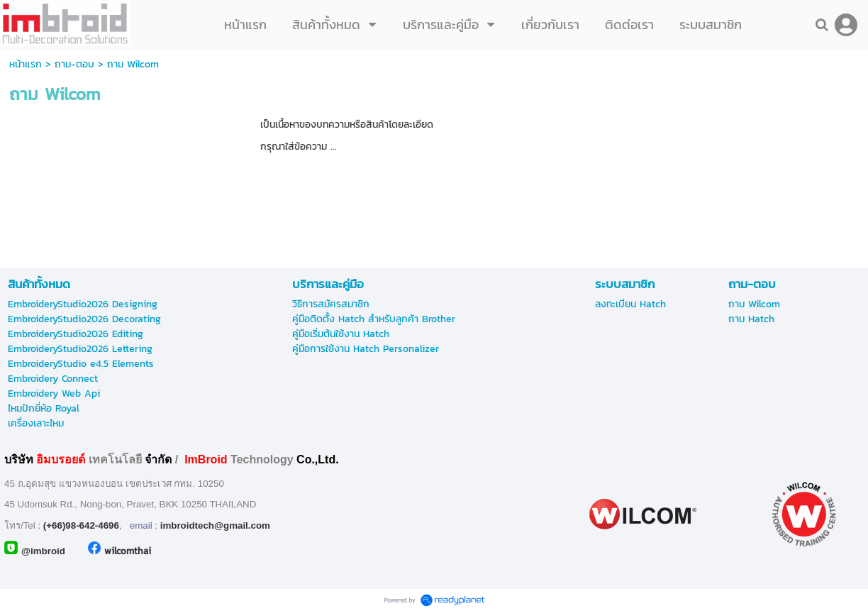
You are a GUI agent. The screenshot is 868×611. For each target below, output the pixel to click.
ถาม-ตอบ (74, 64)
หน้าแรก (25, 64)
